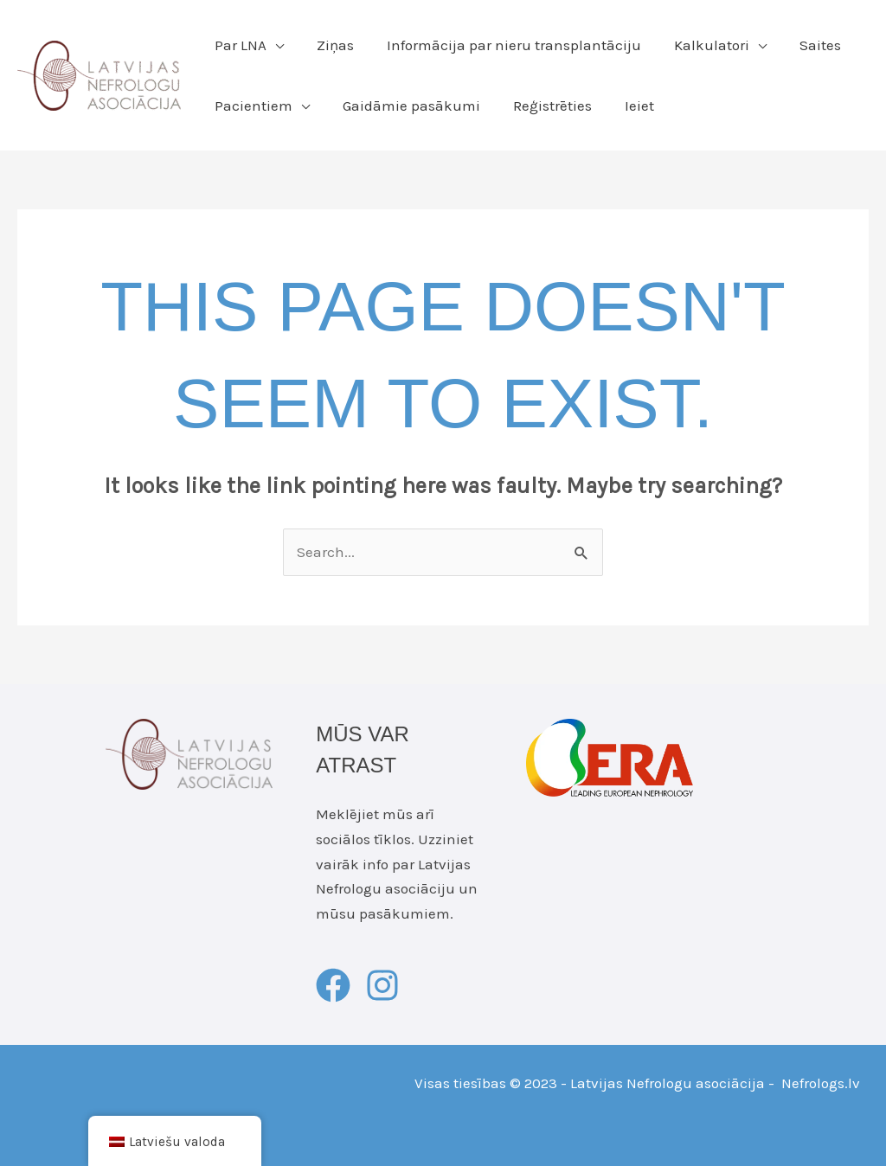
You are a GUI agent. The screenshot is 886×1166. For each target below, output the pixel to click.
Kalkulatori (699, 45)
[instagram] (387, 985)
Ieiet (627, 105)
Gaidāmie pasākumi (406, 105)
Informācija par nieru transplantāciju (505, 45)
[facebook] (339, 985)
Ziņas (330, 45)
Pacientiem (252, 105)
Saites (804, 45)
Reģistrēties (543, 105)
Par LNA (239, 45)
